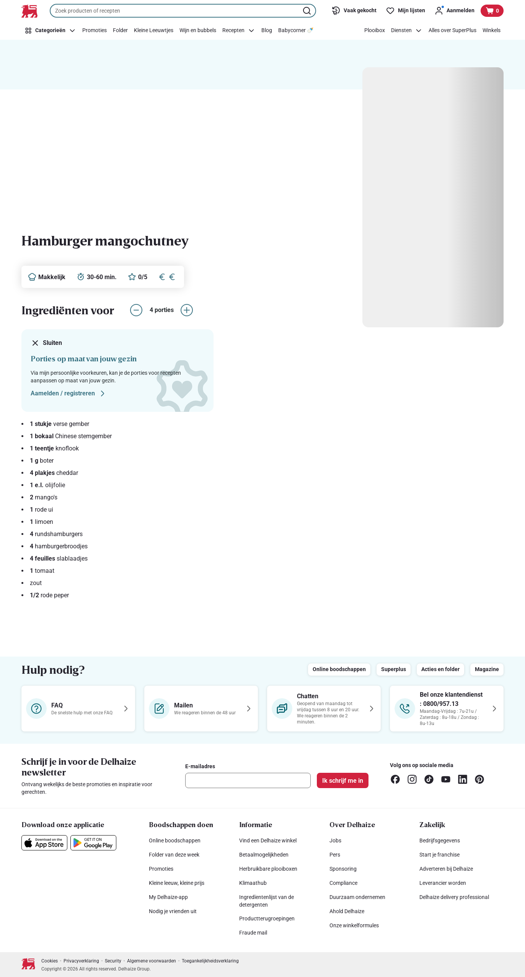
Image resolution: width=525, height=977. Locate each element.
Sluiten (46, 343)
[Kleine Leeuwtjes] (153, 30)
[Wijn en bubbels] (197, 30)
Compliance (343, 883)
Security (113, 961)
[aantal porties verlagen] (136, 310)
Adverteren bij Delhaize (446, 869)
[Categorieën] (50, 30)
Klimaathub (253, 883)
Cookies (49, 961)
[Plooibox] (374, 30)
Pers (334, 855)
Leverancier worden (442, 883)
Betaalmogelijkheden (264, 855)
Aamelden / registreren (69, 393)
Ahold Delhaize (346, 911)
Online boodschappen (339, 669)
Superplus (393, 669)
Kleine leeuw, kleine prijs (176, 883)
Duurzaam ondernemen (357, 897)
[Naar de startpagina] (29, 11)
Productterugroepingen (267, 918)
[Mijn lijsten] (405, 10)
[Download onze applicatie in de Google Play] (93, 842)
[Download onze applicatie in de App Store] (44, 842)
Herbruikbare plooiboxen (268, 869)
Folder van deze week (174, 855)
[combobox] (183, 11)
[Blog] (266, 30)
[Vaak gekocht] (354, 10)
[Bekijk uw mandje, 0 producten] (492, 11)
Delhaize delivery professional (454, 897)
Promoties (161, 869)
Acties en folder (440, 669)
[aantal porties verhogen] (187, 310)
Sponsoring (343, 869)
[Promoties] (94, 30)
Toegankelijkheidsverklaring (210, 961)
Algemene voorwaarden (151, 961)
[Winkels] (491, 30)
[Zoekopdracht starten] (307, 11)
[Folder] (120, 30)
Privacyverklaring (81, 961)
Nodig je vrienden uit (173, 911)
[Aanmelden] (454, 10)
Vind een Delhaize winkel (268, 840)
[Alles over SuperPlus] (452, 30)
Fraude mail (253, 933)
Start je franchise (439, 855)
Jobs (335, 840)
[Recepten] (238, 30)
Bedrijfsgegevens (439, 840)
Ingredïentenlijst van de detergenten (266, 901)
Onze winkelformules (354, 925)
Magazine (487, 669)
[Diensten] (407, 30)
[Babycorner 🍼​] (295, 30)
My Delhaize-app (168, 897)
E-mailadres (200, 766)
